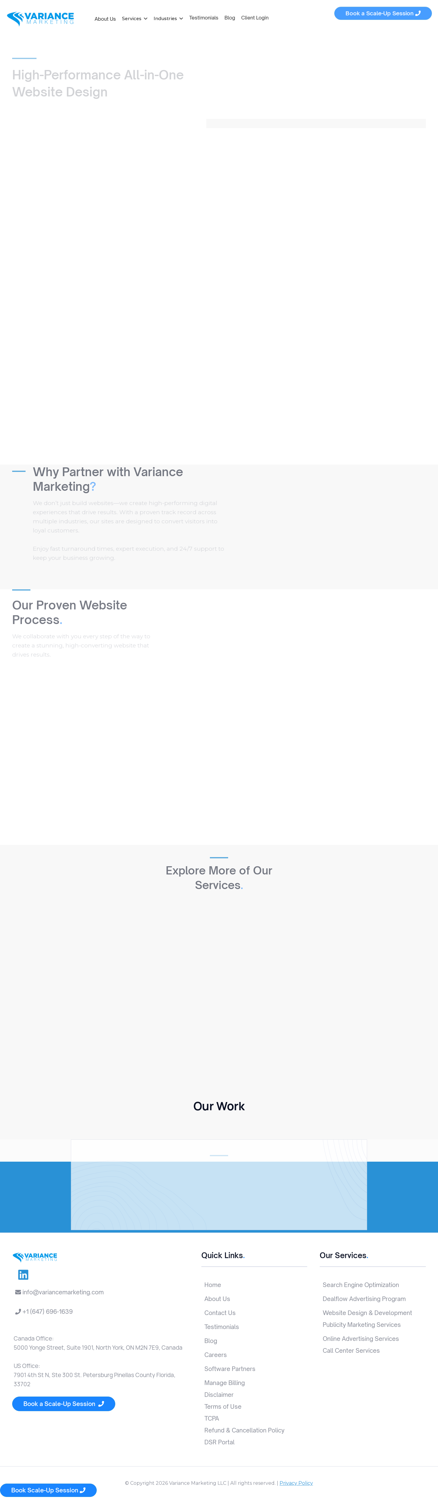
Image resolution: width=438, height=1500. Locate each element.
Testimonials (203, 15)
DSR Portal (219, 1442)
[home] (40, 19)
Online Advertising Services (361, 1338)
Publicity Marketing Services (362, 1324)
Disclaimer (219, 1394)
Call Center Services (351, 1350)
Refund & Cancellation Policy (244, 1430)
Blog (229, 15)
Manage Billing (224, 1383)
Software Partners (229, 1369)
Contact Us (220, 1313)
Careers (215, 1355)
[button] (135, 17)
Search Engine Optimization (361, 1285)
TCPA (211, 1418)
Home (212, 1285)
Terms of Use (223, 1406)
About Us (105, 18)
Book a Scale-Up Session (63, 1404)
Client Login (255, 15)
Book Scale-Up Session (48, 1490)
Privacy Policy (296, 1483)
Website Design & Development (367, 1313)
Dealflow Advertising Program (364, 1299)
